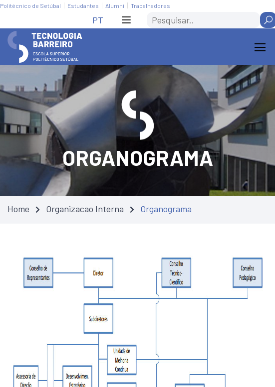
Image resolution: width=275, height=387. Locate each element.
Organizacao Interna (85, 208)
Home (18, 208)
